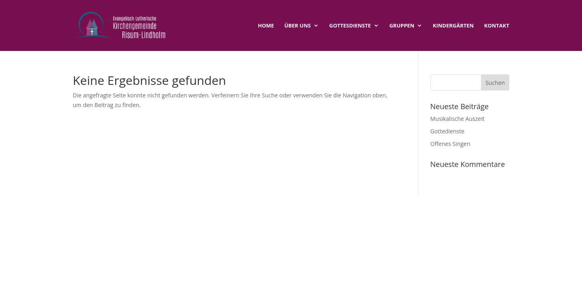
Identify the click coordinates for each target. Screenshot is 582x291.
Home (266, 26)
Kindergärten (453, 26)
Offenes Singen (450, 144)
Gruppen (401, 26)
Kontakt (496, 26)
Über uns (298, 26)
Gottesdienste (350, 26)
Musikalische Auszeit (457, 118)
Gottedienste (447, 131)
